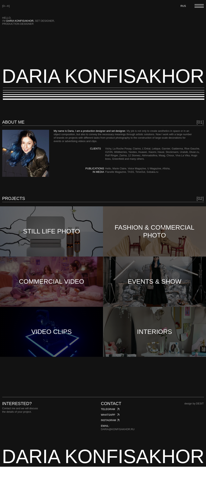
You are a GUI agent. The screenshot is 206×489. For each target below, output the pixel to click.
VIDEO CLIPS (51, 350)
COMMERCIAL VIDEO (51, 292)
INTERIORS (154, 350)
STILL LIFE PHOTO (51, 235)
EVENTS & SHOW (154, 292)
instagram (108, 442)
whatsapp (108, 436)
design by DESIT (194, 425)
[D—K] (6, 5)
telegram (108, 431)
